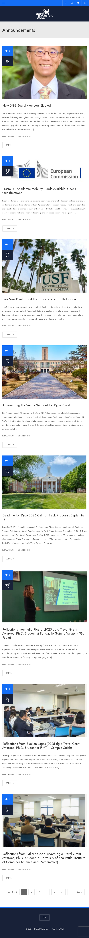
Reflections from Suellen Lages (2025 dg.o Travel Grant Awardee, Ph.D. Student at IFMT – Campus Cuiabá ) (41, 745)
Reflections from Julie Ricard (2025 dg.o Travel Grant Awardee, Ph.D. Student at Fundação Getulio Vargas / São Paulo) (43, 633)
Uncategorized (24, 136)
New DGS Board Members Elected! (27, 105)
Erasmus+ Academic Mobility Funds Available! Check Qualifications (39, 191)
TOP (44, 917)
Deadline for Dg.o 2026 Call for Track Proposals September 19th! (44, 517)
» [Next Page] (70, 891)
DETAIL (10, 145)
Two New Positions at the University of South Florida (39, 299)
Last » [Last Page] (79, 891)
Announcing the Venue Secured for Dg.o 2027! (36, 405)
